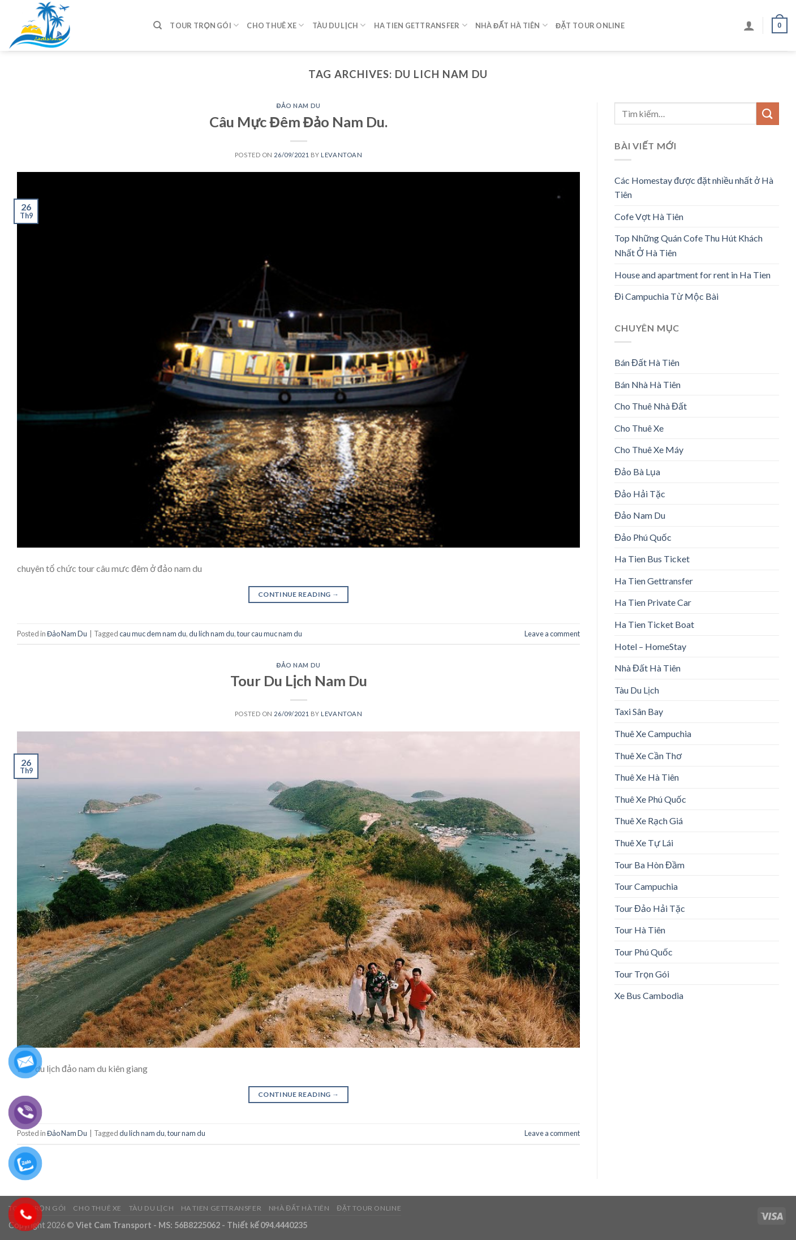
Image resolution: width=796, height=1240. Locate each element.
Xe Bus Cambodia (648, 995)
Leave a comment (552, 633)
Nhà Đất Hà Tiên (511, 25)
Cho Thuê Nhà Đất (650, 406)
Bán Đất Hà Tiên (646, 362)
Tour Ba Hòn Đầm (649, 864)
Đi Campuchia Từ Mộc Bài (666, 296)
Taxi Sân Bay (638, 711)
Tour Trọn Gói (204, 25)
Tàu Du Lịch (339, 25)
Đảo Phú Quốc (643, 537)
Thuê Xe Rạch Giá (648, 820)
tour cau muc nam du (269, 633)
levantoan (341, 154)
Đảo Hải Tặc (639, 493)
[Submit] (767, 113)
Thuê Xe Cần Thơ (648, 755)
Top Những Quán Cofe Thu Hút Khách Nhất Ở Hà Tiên (688, 245)
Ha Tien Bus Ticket (652, 558)
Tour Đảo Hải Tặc (649, 908)
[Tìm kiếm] (157, 25)
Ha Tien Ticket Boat (654, 624)
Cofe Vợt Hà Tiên (648, 216)
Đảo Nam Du (298, 105)
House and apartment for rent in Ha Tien (692, 274)
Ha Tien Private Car (652, 602)
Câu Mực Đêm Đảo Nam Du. (298, 121)
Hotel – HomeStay (650, 646)
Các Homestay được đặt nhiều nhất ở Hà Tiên (693, 187)
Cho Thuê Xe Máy (648, 449)
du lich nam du (211, 633)
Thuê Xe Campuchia (652, 733)
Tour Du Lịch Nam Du (298, 680)
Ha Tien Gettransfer (420, 25)
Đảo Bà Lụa (637, 471)
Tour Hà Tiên (639, 929)
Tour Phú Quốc (643, 951)
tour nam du (186, 1133)
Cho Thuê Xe (275, 25)
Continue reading (298, 594)
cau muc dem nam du (152, 633)
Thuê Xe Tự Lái (643, 842)
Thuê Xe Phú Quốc (650, 799)
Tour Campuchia (646, 886)
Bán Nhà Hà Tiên (647, 384)
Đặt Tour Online (590, 25)
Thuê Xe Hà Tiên (646, 777)
